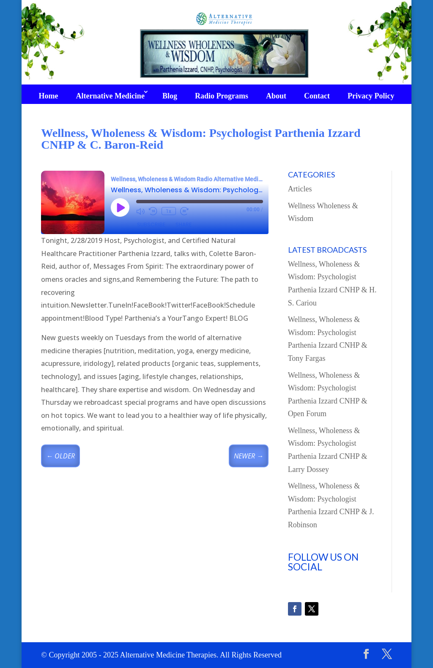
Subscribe (151, 224)
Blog (169, 96)
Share (183, 224)
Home (48, 96)
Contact (317, 96)
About (276, 96)
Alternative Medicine (110, 96)
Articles (300, 189)
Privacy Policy (371, 96)
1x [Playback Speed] (168, 211)
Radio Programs (221, 96)
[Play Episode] (120, 207)
